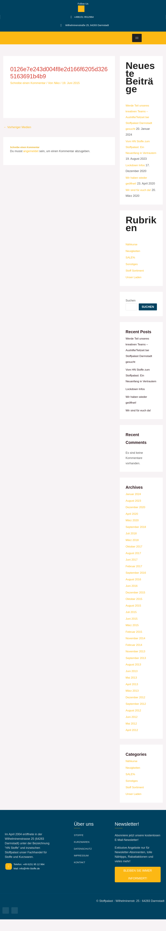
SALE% (131, 263)
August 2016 (134, 591)
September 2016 (136, 584)
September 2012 (136, 715)
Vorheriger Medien (17, 127)
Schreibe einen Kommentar (28, 83)
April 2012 (132, 741)
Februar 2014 (134, 656)
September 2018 (136, 538)
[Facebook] (81, 9)
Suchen (131, 306)
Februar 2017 (134, 578)
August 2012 (134, 722)
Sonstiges (132, 270)
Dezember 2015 (136, 604)
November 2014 (136, 650)
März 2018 (132, 551)
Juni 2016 (132, 597)
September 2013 (136, 669)
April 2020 (132, 525)
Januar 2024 (134, 505)
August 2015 (134, 617)
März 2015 (132, 636)
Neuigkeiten (133, 256)
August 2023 (134, 512)
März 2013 (132, 702)
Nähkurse (132, 250)
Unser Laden (134, 283)
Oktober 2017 (134, 558)
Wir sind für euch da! (139, 195)
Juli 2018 (131, 545)
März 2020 (132, 532)
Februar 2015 (134, 643)
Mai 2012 (132, 735)
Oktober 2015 (134, 610)
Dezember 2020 (136, 518)
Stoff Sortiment (135, 276)
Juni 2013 (132, 682)
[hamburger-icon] (137, 38)
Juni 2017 (132, 571)
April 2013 (132, 695)
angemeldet (30, 151)
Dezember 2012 (136, 709)
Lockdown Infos (136, 171)
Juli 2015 (131, 623)
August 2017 (134, 564)
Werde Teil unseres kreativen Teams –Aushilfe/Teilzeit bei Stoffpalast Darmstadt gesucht (140, 117)
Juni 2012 (132, 728)
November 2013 (136, 663)
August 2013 (134, 676)
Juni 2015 (132, 630)
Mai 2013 (132, 689)
